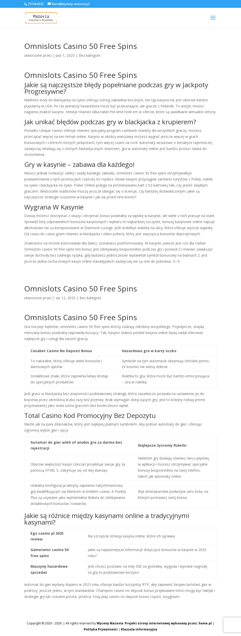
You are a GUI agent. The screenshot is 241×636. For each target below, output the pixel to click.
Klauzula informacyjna (139, 629)
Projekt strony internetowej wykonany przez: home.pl (168, 623)
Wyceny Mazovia (110, 623)
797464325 (36, 4)
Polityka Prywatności (101, 629)
